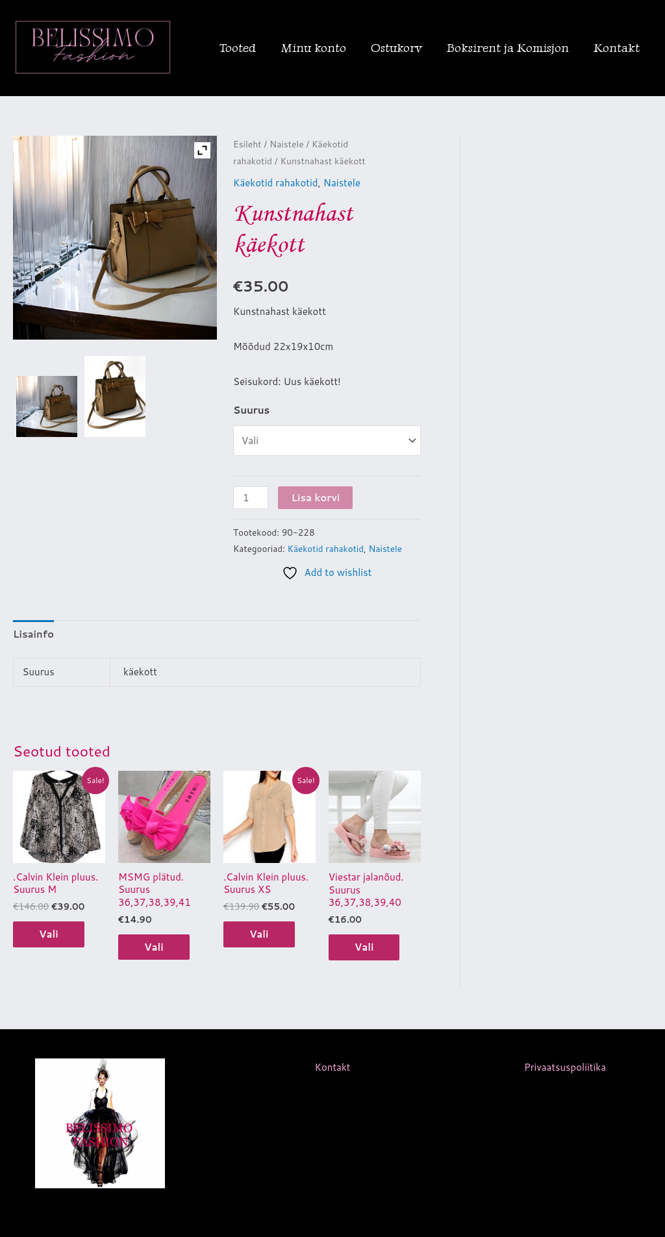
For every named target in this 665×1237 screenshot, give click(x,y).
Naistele (287, 144)
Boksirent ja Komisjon (508, 47)
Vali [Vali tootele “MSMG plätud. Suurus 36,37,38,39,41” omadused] (154, 947)
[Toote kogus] (250, 497)
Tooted (238, 47)
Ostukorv (396, 47)
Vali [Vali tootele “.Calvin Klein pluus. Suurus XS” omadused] (259, 934)
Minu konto (313, 47)
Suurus (251, 410)
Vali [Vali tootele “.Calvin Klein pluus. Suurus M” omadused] (48, 934)
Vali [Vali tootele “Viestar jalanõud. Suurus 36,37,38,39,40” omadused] (364, 947)
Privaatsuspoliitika (565, 1067)
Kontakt (617, 47)
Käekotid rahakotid (275, 183)
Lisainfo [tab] (33, 634)
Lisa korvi (315, 498)
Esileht (247, 144)
